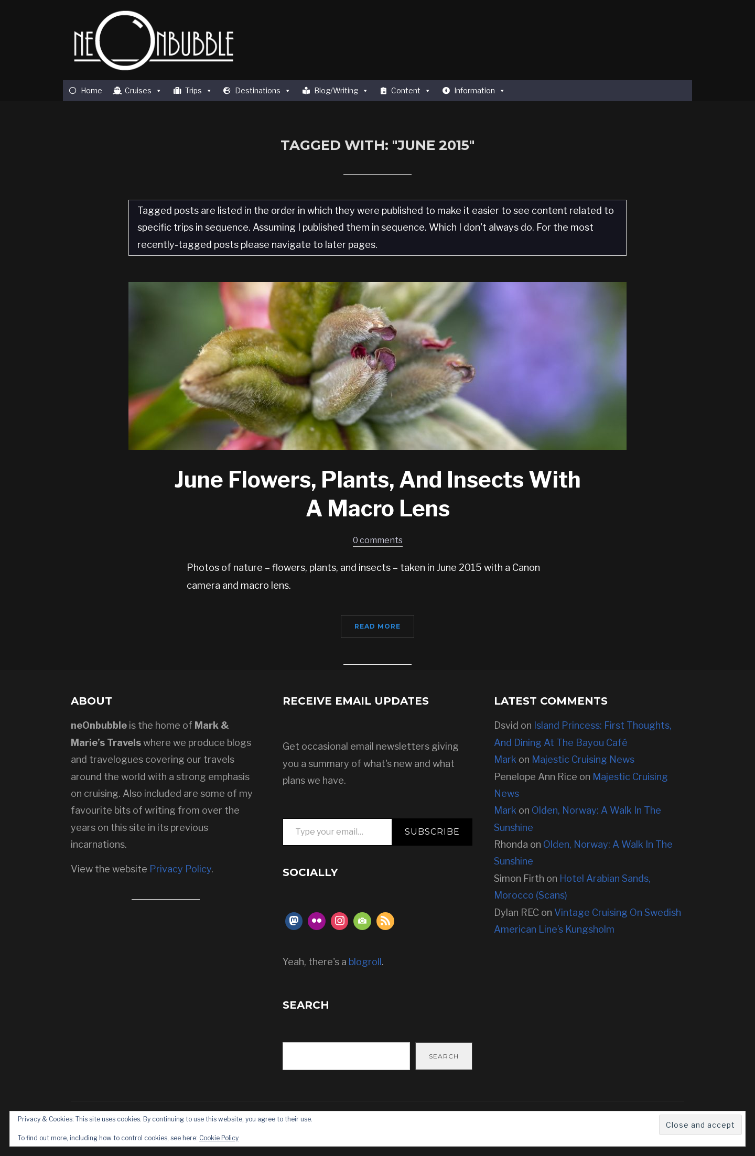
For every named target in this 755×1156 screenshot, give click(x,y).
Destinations (263, 90)
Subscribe (432, 832)
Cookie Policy (219, 1138)
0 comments (378, 540)
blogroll (365, 961)
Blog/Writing (341, 90)
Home (91, 90)
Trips (198, 90)
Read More (377, 626)
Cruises (143, 90)
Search (444, 1056)
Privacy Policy (180, 868)
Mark (505, 759)
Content (411, 90)
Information (479, 90)
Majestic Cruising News (583, 759)
